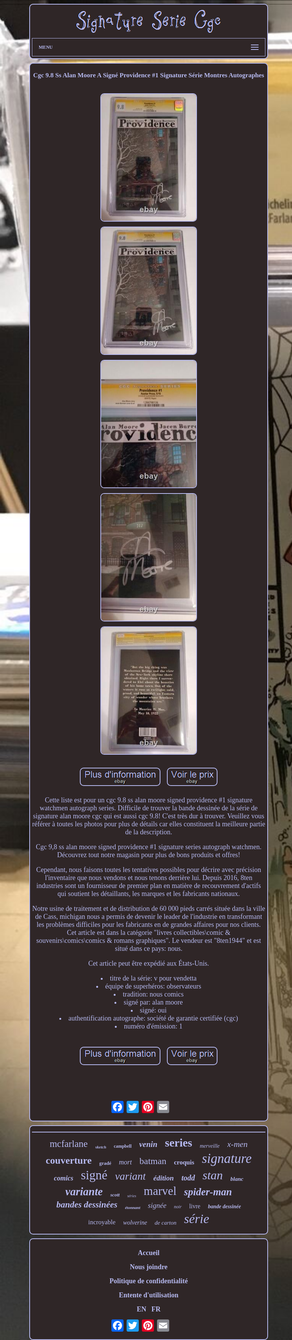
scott (115, 1195)
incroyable (102, 1222)
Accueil (148, 1253)
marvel (160, 1191)
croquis (184, 1162)
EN (141, 1309)
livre (194, 1206)
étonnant (132, 1207)
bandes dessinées (86, 1204)
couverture (69, 1160)
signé (94, 1175)
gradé (105, 1163)
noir (178, 1206)
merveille (209, 1146)
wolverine (135, 1222)
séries (131, 1196)
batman (153, 1161)
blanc (236, 1179)
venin (148, 1144)
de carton (165, 1223)
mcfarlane (69, 1144)
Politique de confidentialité (149, 1281)
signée (157, 1205)
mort (125, 1162)
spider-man (208, 1192)
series (178, 1142)
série (196, 1219)
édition (163, 1178)
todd (188, 1178)
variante (84, 1191)
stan (213, 1175)
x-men (237, 1144)
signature (227, 1158)
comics (63, 1178)
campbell (123, 1146)
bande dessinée (224, 1206)
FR (155, 1309)
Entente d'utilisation (149, 1295)
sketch (100, 1147)
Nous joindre (148, 1267)
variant (130, 1176)
